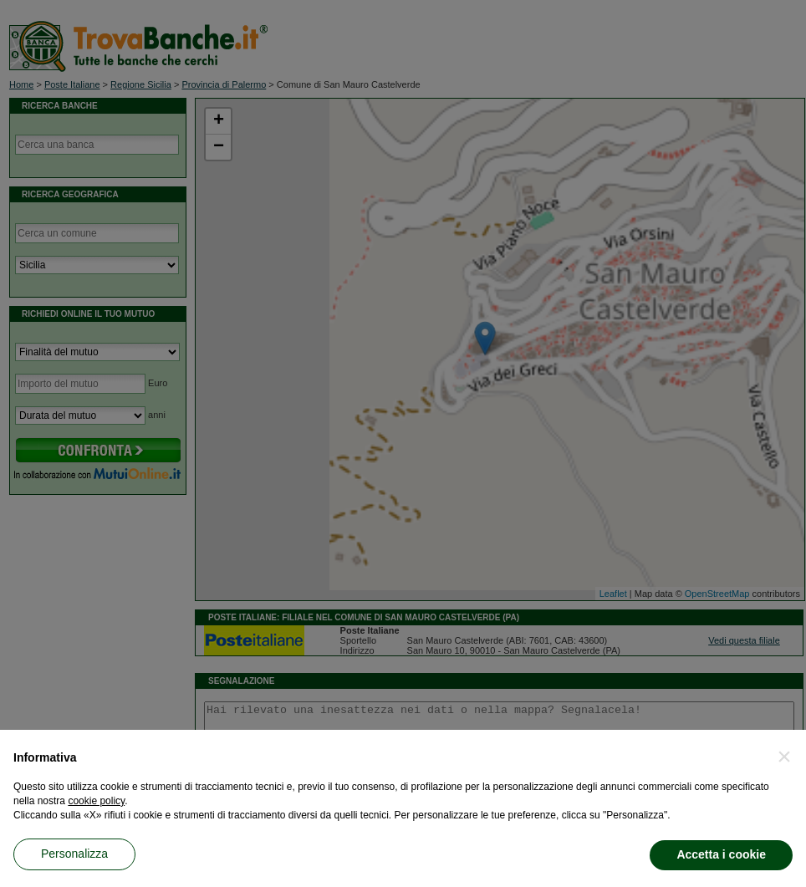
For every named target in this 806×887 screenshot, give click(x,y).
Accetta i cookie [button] (721, 854)
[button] (784, 756)
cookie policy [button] (96, 801)
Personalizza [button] (74, 853)
